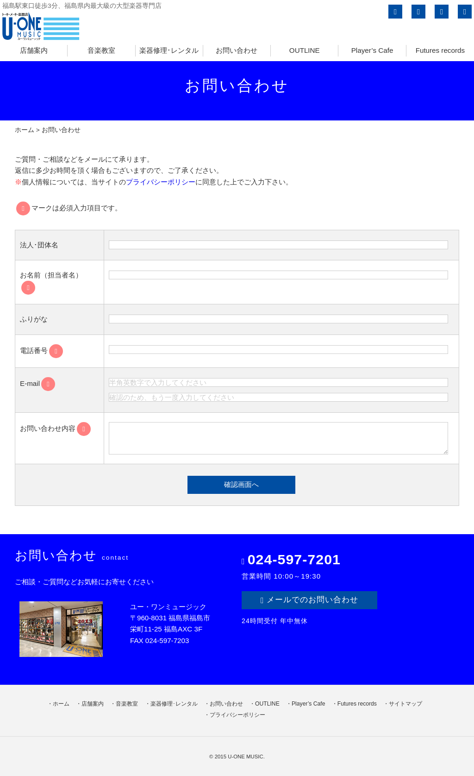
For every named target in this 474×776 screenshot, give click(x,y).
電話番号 (41, 350)
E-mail (37, 383)
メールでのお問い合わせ (309, 600)
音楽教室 (101, 50)
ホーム (24, 129)
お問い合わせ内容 (55, 428)
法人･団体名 (39, 245)
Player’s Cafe (372, 50)
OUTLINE (304, 50)
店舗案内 (34, 50)
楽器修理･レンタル (169, 50)
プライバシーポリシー (160, 182)
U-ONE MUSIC (245, 756)
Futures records (440, 50)
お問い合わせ (236, 50)
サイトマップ (405, 703)
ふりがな (34, 319)
